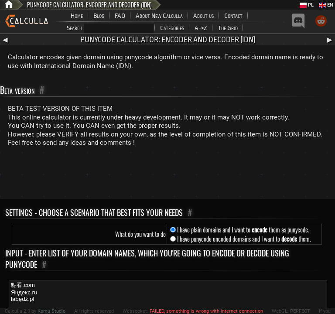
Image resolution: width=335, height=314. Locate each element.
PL (307, 5)
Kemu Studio (51, 311)
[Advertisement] (167, 175)
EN (326, 5)
